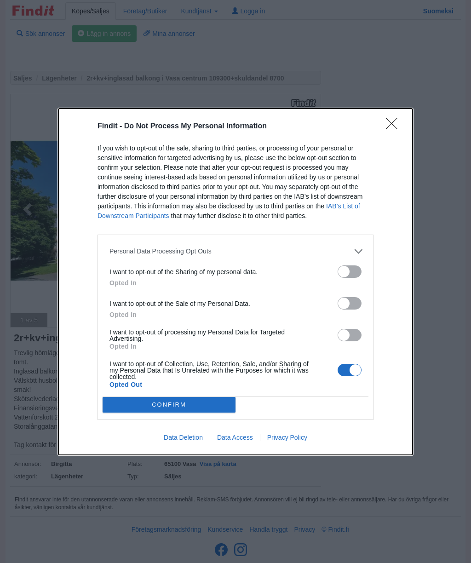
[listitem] (235, 251)
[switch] (350, 271)
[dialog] (235, 282)
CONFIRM (169, 404)
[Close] (394, 126)
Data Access (235, 437)
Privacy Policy (287, 437)
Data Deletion (183, 437)
